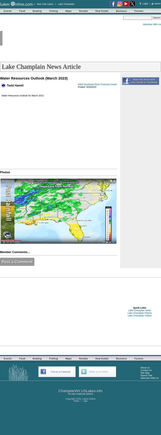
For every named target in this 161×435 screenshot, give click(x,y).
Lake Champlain (66, 4)
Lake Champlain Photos (140, 313)
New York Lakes (45, 4)
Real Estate (102, 11)
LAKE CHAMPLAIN (78, 394)
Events (8, 11)
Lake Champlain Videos (140, 315)
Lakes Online (89, 399)
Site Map (145, 373)
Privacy (76, 401)
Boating (37, 11)
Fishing (53, 11)
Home (156, 3)
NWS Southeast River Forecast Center (97, 84)
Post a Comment (17, 262)
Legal (85, 401)
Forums (138, 11)
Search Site (146, 375)
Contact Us (146, 370)
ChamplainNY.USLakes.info (80, 391)
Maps (68, 11)
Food (22, 11)
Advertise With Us (152, 24)
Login (144, 3)
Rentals (83, 11)
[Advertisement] (61, 38)
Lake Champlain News (139, 310)
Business (121, 11)
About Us (145, 367)
